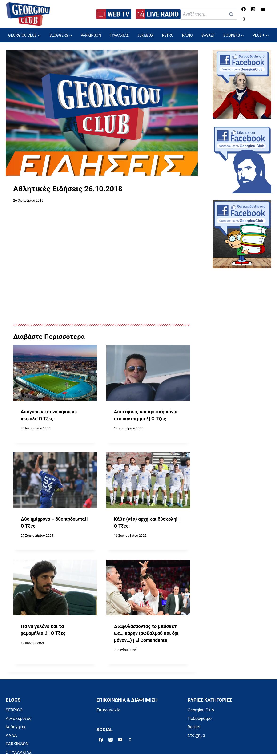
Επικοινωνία (108, 709)
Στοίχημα (196, 735)
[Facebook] (243, 9)
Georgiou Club (201, 709)
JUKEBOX (145, 35)
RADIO (187, 35)
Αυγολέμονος (19, 718)
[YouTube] (263, 9)
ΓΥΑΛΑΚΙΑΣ (119, 35)
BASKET (208, 35)
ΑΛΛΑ (11, 735)
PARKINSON (91, 35)
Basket (194, 726)
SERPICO (14, 709)
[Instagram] (253, 9)
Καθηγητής (16, 726)
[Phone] (243, 19)
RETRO (167, 35)
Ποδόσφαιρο (200, 718)
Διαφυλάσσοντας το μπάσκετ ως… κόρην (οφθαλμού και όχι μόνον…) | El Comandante (146, 633)
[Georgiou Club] (28, 14)
